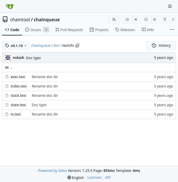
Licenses (94, 177)
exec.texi (18, 76)
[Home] (10, 6)
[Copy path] (77, 45)
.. (9, 67)
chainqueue (47, 19)
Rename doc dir (45, 76)
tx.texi (16, 114)
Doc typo (33, 57)
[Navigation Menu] (170, 6)
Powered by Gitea (52, 170)
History (161, 45)
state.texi (18, 104)
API (108, 177)
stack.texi (18, 95)
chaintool (20, 19)
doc (57, 45)
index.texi (19, 86)
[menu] (75, 177)
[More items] (172, 29)
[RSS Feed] (114, 19)
